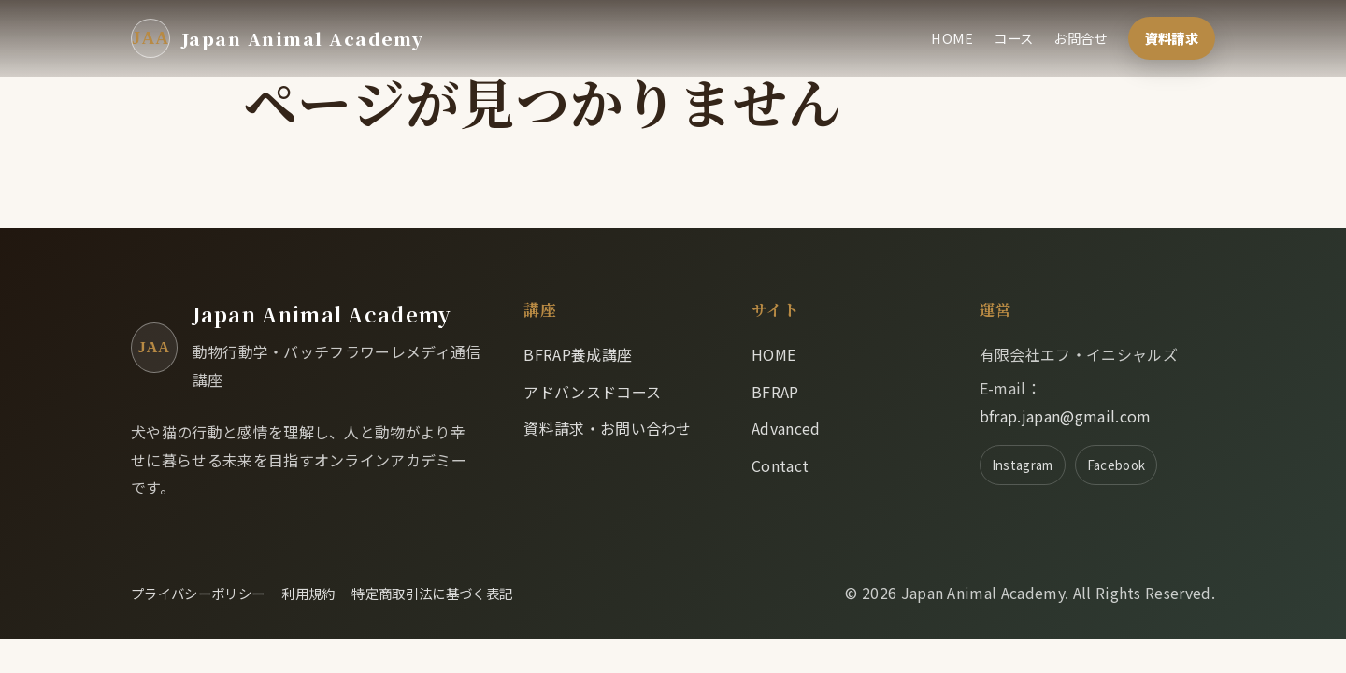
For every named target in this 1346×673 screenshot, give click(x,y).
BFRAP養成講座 (577, 354)
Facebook (1116, 464)
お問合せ (1080, 38)
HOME (952, 38)
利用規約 (308, 593)
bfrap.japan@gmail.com (1066, 416)
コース (1013, 38)
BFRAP (775, 391)
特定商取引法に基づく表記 (431, 593)
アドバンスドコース (592, 391)
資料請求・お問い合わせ (607, 428)
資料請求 (1171, 38)
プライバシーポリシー (198, 593)
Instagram (1022, 464)
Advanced (786, 428)
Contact (780, 465)
